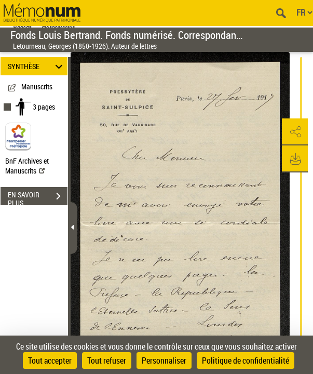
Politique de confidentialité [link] (245, 360)
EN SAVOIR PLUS (37, 197)
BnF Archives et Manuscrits (27, 166)
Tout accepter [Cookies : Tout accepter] (50, 360)
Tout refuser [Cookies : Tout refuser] (106, 360)
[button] (295, 131)
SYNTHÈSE (36, 66)
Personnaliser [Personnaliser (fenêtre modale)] (164, 360)
